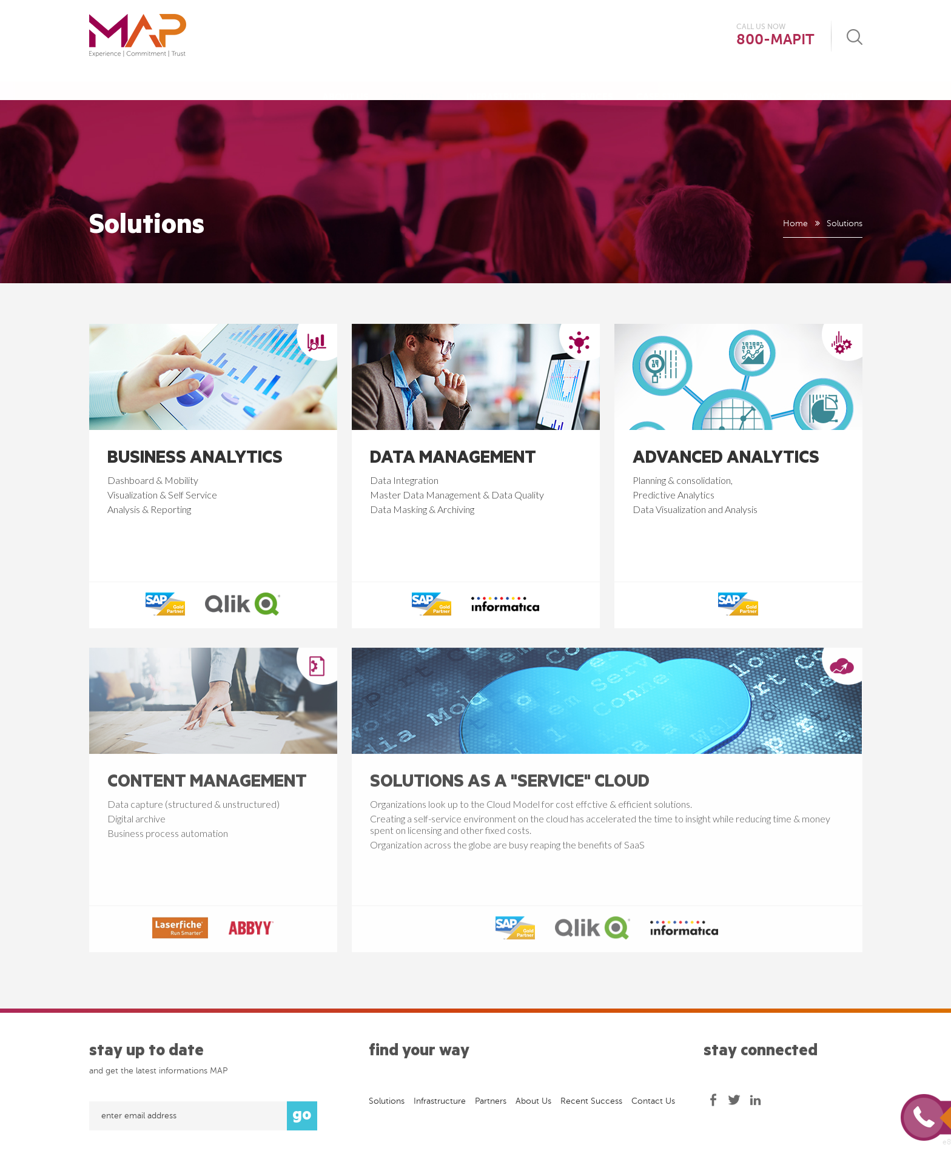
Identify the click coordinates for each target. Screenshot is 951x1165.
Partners (490, 1105)
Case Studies (667, 84)
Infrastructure (506, 84)
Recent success (591, 1105)
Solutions (417, 84)
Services (591, 84)
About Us (345, 84)
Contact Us (833, 84)
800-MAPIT (775, 39)
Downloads (751, 84)
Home (794, 223)
